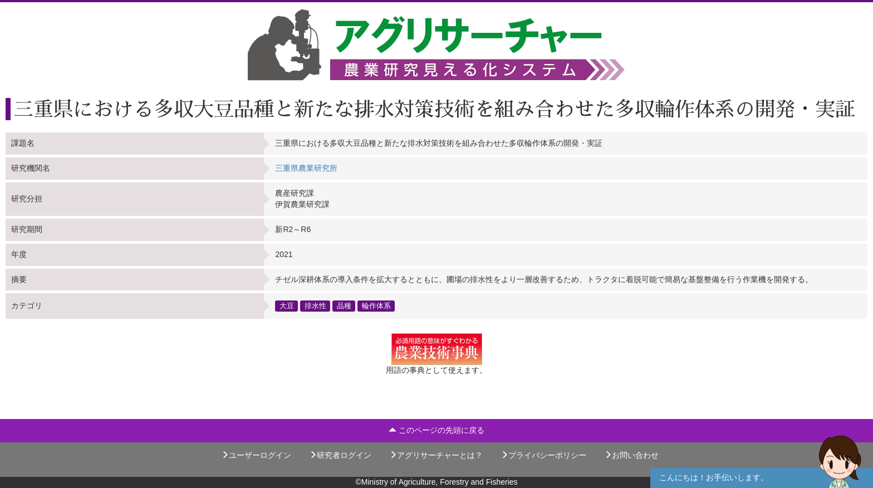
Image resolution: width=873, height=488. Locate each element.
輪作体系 (376, 305)
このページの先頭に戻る (436, 430)
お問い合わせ (631, 455)
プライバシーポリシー (543, 455)
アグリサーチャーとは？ (436, 455)
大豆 (286, 305)
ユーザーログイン (256, 455)
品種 (344, 305)
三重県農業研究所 (306, 168)
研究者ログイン (340, 455)
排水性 (315, 305)
